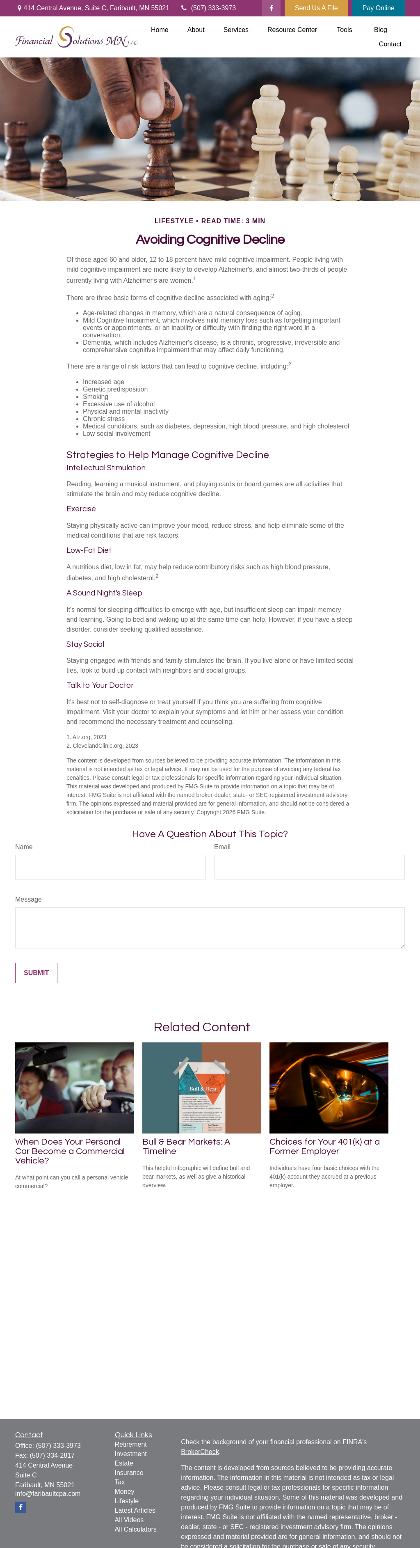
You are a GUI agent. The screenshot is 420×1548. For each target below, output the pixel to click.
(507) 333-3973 (208, 8)
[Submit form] (36, 973)
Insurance (129, 1472)
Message (28, 899)
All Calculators (136, 1529)
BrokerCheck (200, 1451)
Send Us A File (316, 8)
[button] (160, 30)
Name (24, 846)
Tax (120, 1482)
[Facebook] (271, 8)
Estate (124, 1463)
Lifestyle (127, 1501)
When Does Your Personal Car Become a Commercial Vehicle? (70, 1151)
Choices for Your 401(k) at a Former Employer (324, 1146)
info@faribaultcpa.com (47, 1493)
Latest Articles (135, 1510)
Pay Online (379, 8)
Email (222, 846)
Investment (131, 1453)
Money (125, 1491)
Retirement (131, 1444)
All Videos (129, 1519)
